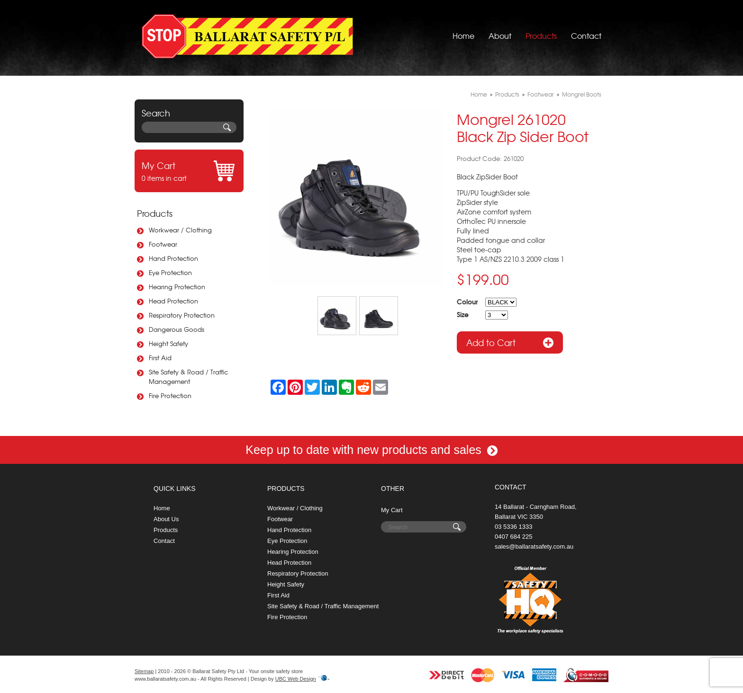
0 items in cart (189, 171)
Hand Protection (173, 258)
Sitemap (144, 671)
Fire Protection (170, 395)
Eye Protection (170, 272)
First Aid (160, 357)
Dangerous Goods (176, 329)
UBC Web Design (295, 679)
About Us (166, 519)
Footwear (163, 244)
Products (541, 35)
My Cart (392, 510)
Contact (586, 35)
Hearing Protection (177, 286)
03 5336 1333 (514, 526)
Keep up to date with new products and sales (371, 449)
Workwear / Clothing (180, 229)
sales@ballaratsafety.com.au (534, 546)
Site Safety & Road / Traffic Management (188, 376)
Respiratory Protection (182, 315)
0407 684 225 (514, 536)
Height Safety (168, 343)
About (500, 35)
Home (463, 35)
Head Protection (173, 300)
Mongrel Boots (581, 94)
